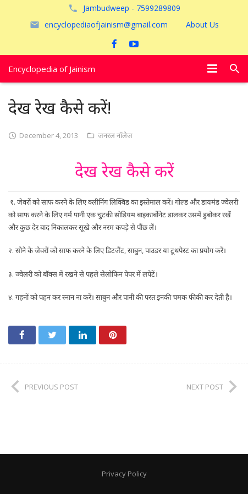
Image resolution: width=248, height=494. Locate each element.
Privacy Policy (124, 474)
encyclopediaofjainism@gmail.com (106, 24)
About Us (202, 24)
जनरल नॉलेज (115, 135)
